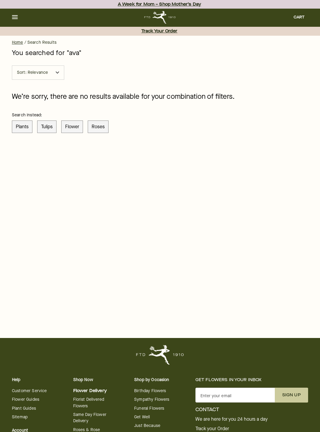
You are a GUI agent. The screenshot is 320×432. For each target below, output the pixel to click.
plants (22, 126)
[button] (15, 17)
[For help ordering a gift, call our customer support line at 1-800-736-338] (160, 17)
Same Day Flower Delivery (89, 418)
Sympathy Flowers (151, 399)
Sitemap (20, 417)
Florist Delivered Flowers (88, 402)
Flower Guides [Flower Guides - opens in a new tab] (25, 399)
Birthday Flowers (150, 391)
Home (17, 42)
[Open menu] (15, 17)
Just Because (147, 425)
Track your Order (212, 428)
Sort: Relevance (38, 72)
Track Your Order (159, 31)
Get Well (142, 417)
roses (98, 126)
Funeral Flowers (149, 408)
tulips (47, 126)
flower (72, 126)
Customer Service (29, 391)
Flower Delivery (90, 391)
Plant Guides (24, 408)
